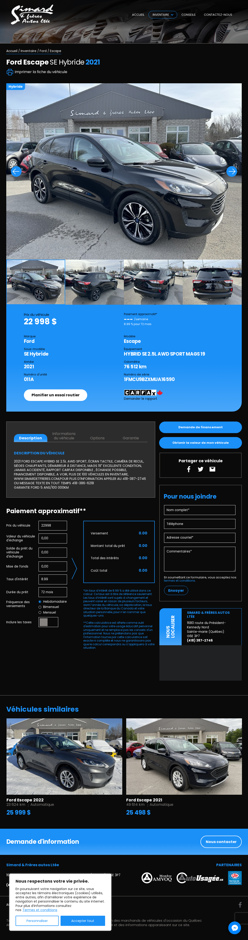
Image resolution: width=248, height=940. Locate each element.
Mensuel (47, 612)
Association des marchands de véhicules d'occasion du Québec (147, 920)
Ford (43, 51)
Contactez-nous (218, 14)
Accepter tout (82, 920)
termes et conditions (179, 581)
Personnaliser (37, 920)
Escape (55, 51)
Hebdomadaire (53, 602)
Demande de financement (200, 427)
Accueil (138, 14)
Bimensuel (49, 607)
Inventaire (161, 14)
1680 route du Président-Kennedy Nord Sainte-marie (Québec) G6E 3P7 (206, 629)
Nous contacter (221, 841)
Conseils (188, 14)
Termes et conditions (40, 910)
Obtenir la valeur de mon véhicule (200, 443)
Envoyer (176, 590)
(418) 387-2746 (200, 640)
